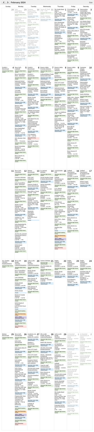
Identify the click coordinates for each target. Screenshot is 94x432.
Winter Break (19, 283)
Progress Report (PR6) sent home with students (33, 361)
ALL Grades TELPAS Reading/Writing (7, 262)
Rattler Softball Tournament (58, 262)
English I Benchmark (5, 68)
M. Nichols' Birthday (43, 171)
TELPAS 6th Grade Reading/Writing (33, 369)
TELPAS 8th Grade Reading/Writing (60, 374)
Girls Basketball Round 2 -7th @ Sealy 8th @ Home (20, 53)
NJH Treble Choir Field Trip (20, 26)
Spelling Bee (58, 227)
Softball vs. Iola (19, 217)
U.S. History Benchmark (58, 189)
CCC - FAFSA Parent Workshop (60, 210)
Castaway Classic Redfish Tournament (83, 70)
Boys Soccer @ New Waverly (32, 279)
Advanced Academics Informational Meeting (58, 37)
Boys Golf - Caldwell (18, 68)
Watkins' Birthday (45, 273)
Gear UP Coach (59, 82)
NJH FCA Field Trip (86, 106)
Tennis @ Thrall (45, 9)
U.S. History (18, 354)
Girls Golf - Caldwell (31, 81)
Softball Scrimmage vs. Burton (73, 39)
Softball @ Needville (31, 404)
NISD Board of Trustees (19, 303)
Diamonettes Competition (84, 10)
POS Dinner (58, 202)
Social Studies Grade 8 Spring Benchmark (46, 178)
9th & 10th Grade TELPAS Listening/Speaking (46, 335)
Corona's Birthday (20, 177)
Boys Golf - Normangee (18, 334)
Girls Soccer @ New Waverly (32, 287)
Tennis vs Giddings (60, 112)
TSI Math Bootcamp (18, 91)
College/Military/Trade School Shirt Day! (47, 74)
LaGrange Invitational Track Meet (60, 356)
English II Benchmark (31, 74)
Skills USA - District (60, 104)
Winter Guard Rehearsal (19, 39)
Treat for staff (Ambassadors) (45, 366)
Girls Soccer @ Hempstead (71, 47)
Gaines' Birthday (45, 260)
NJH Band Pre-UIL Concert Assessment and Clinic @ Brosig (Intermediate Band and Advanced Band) (33, 123)
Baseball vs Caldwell (31, 382)
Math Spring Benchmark (71, 345)
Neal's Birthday (84, 94)
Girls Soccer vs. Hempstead (45, 381)
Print (90, 2)
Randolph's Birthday (58, 98)
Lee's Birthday (19, 277)
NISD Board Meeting (18, 245)
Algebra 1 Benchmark (31, 343)
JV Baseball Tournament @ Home (59, 345)
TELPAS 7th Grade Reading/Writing (46, 348)
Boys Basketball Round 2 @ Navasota (20, 130)
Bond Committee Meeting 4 (20, 146)
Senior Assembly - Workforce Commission (45, 186)
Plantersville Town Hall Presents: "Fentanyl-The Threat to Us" (20, 398)
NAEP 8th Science (46, 342)
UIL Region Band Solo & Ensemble (85, 21)
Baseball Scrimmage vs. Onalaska (84, 43)
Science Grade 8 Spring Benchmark (33, 185)
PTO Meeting (32, 134)
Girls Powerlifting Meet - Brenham (20, 11)
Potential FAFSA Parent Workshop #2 (60, 406)
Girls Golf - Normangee (18, 341)
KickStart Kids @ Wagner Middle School (85, 273)
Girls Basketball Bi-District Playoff (20, 225)
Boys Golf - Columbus (18, 171)
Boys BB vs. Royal (33, 191)
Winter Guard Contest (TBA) (84, 100)
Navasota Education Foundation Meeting (31, 213)
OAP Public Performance (71, 409)
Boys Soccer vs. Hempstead (45, 372)
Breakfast (70, 388)
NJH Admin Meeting (18, 98)
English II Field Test (73, 75)
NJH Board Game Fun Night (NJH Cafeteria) (33, 42)
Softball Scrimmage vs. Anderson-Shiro (34, 111)
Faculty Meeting (45, 16)
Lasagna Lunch (72, 189)
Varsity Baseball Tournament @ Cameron (59, 382)
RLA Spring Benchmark (43, 91)
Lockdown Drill (59, 195)
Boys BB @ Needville (70, 127)
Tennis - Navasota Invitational (45, 355)
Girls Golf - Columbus (31, 178)
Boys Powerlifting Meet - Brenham (20, 74)
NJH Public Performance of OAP (59, 120)
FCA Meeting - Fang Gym (71, 10)
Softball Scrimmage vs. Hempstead (34, 51)
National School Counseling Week (20, 81)
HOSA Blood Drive (20, 189)
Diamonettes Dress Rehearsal (20, 18)
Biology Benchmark (31, 171)
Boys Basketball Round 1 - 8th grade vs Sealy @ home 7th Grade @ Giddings (60, 25)
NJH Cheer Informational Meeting (19, 369)
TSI (41, 102)
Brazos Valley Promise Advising (45, 68)
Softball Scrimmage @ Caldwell (73, 135)
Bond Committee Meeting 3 (60, 47)
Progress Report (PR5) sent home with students (32, 12)
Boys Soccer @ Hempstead (72, 55)
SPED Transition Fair (46, 97)
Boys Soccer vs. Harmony (20, 156)
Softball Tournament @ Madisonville (59, 179)
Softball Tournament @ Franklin (59, 364)
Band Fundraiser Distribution (20, 195)
